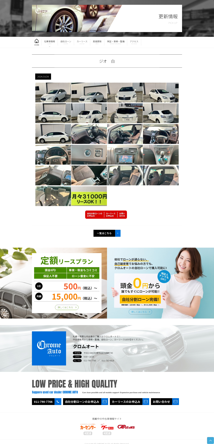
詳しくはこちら (65, 307)
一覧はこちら (104, 233)
